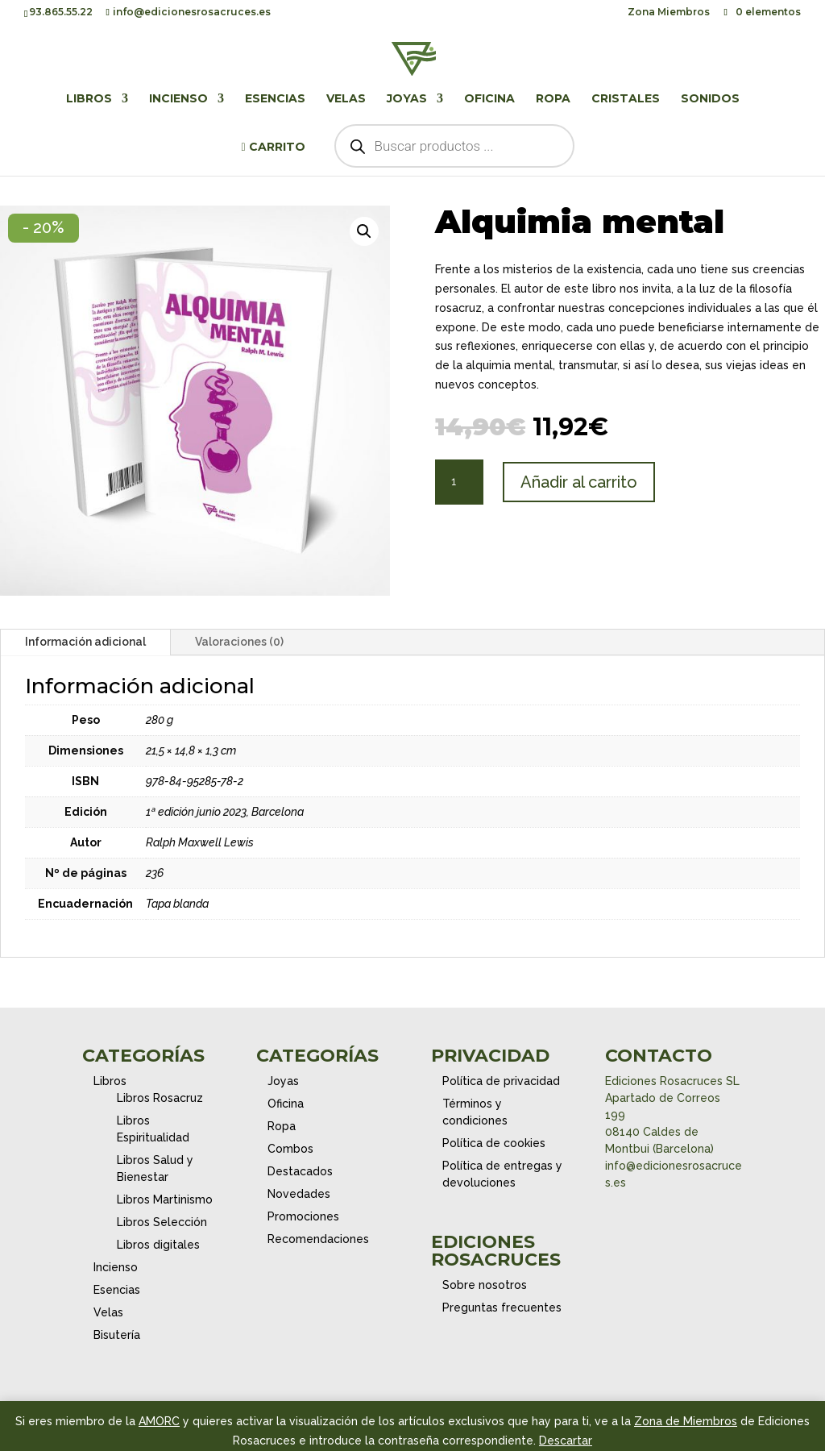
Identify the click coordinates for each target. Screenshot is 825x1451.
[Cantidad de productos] (459, 482)
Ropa (553, 99)
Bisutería (116, 1334)
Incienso (178, 99)
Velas (346, 99)
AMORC (159, 1421)
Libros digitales (158, 1244)
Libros (89, 99)
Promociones (303, 1216)
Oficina (489, 99)
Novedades (298, 1193)
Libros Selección (162, 1222)
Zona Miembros (669, 12)
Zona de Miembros (685, 1421)
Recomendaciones (318, 1239)
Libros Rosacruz (160, 1097)
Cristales (625, 99)
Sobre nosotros (484, 1284)
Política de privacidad (501, 1081)
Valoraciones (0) (239, 641)
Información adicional (85, 641)
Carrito (273, 147)
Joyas (407, 99)
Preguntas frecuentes (502, 1307)
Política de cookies (493, 1143)
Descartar (565, 1440)
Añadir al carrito (578, 482)
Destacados (300, 1171)
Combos (290, 1148)
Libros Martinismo (165, 1199)
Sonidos (710, 99)
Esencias (275, 99)
